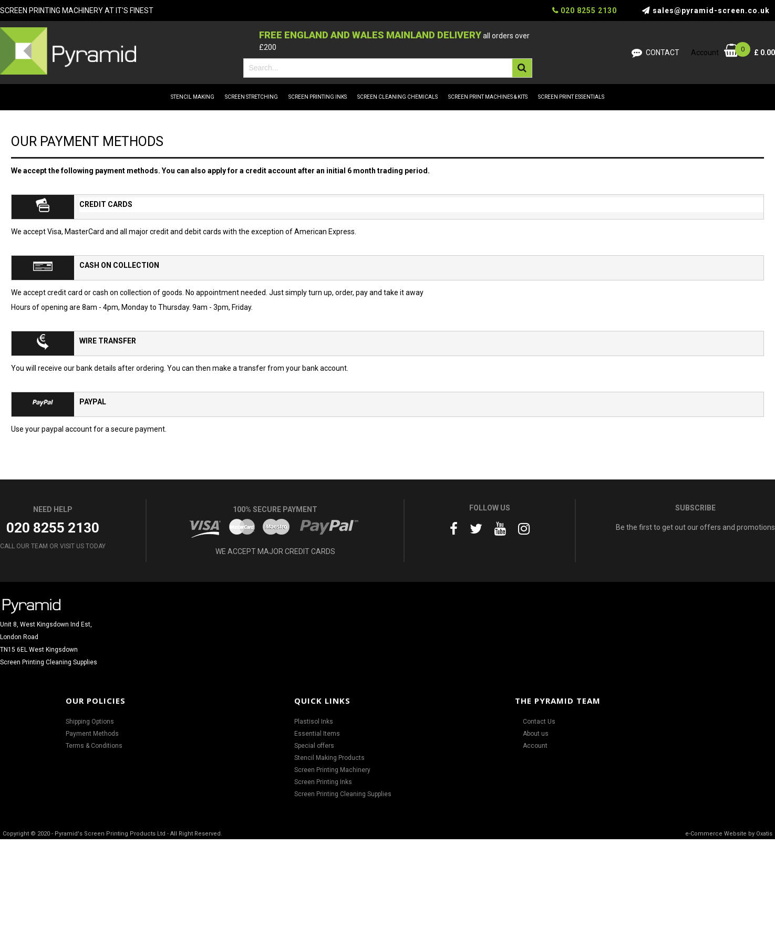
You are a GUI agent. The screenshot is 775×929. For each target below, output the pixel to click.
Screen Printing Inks (323, 782)
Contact (662, 52)
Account (535, 745)
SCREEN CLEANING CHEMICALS (397, 97)
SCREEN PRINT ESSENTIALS (571, 97)
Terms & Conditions (94, 745)
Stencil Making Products (329, 757)
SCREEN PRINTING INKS (317, 97)
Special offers (314, 745)
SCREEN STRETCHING (251, 97)
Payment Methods (92, 733)
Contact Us (539, 721)
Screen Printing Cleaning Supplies (342, 794)
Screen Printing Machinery (332, 770)
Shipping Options (90, 721)
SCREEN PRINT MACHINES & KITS (488, 97)
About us (536, 733)
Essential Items (317, 733)
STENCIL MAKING (192, 97)
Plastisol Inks (313, 721)
